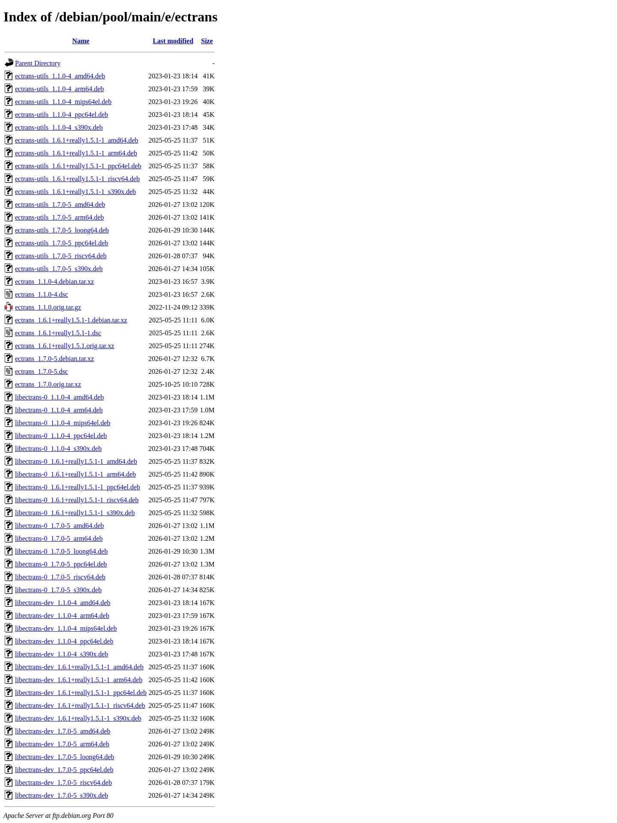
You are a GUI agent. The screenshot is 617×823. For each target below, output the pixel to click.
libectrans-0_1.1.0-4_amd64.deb (59, 397)
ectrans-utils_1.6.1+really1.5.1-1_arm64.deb (76, 153)
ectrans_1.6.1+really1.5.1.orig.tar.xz (64, 345)
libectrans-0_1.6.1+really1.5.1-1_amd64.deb (76, 461)
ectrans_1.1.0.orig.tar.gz (48, 307)
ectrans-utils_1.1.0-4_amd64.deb (60, 76)
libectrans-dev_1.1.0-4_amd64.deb (63, 602)
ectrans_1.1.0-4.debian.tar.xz (54, 281)
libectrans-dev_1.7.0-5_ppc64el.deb (64, 769)
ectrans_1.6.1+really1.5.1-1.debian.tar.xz (71, 320)
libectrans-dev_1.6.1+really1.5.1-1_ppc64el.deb (81, 692)
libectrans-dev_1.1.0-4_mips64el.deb (66, 628)
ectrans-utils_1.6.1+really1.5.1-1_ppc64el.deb (78, 166)
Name (81, 41)
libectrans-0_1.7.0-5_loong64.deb (61, 551)
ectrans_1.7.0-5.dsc (41, 371)
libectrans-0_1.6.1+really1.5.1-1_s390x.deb (75, 512)
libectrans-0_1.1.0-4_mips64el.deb (63, 422)
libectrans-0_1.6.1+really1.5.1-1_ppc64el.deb (77, 487)
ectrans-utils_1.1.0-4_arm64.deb (59, 88)
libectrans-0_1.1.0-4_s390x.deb (58, 448)
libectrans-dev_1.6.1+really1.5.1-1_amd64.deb (79, 667)
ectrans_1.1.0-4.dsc (41, 294)
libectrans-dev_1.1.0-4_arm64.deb (62, 615)
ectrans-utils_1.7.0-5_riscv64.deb (61, 255)
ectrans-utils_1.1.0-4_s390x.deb (59, 127)
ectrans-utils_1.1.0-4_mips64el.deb (63, 101)
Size (207, 41)
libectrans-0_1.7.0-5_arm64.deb (59, 538)
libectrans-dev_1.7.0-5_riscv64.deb (63, 782)
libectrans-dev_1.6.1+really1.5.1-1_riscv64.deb (80, 705)
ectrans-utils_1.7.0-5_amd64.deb (60, 204)
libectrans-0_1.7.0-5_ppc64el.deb (61, 564)
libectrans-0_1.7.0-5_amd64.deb (59, 525)
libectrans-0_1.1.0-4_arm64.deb (59, 410)
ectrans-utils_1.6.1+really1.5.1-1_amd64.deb (76, 140)
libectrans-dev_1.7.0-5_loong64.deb (64, 756)
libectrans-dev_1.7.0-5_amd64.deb (63, 731)
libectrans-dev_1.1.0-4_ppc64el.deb (64, 641)
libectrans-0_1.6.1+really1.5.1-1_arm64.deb (75, 474)
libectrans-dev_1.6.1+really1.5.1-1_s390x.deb (78, 718)
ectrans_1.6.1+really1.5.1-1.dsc (58, 333)
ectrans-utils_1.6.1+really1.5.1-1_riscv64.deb (77, 178)
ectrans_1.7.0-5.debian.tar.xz (54, 358)
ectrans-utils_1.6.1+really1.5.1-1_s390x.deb (75, 191)
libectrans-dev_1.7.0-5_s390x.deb (61, 795)
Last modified (173, 41)
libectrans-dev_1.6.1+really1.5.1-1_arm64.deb (78, 679)
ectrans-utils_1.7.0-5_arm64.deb (59, 217)
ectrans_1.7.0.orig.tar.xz (48, 384)
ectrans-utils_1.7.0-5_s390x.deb (59, 268)
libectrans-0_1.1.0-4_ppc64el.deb (61, 435)
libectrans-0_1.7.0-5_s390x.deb (58, 589)
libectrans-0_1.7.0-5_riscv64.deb (60, 577)
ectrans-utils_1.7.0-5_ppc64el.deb (61, 243)
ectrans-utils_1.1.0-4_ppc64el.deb (61, 114)
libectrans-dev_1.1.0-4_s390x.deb (61, 654)
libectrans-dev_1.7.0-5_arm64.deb (62, 744)
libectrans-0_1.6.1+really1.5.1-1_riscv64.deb (77, 500)
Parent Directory (37, 63)
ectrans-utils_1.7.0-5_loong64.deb (62, 230)
